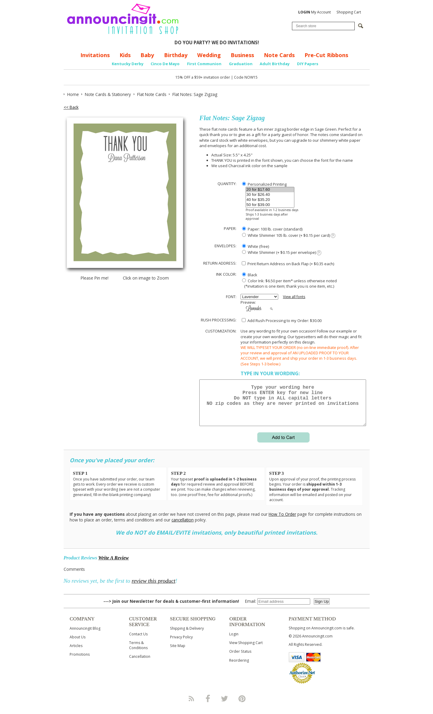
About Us (77, 644)
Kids (125, 55)
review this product (153, 588)
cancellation (183, 527)
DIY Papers (307, 63)
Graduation (241, 63)
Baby (147, 55)
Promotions (80, 661)
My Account (314, 12)
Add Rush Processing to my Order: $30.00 (282, 320)
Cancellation (139, 663)
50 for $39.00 (270, 205)
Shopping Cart (348, 12)
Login (233, 641)
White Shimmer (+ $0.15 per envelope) (281, 252)
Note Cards (279, 55)
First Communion (204, 63)
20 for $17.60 (270, 189)
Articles (76, 652)
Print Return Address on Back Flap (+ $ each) (288, 263)
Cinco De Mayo (165, 63)
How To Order (282, 521)
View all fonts (294, 297)
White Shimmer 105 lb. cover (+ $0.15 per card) (288, 235)
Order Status (240, 658)
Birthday (175, 55)
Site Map (177, 652)
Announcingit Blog (85, 635)
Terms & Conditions (138, 652)
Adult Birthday (275, 63)
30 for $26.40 (270, 194)
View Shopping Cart (246, 649)
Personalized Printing (264, 184)
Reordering (239, 667)
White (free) (255, 246)
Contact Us (138, 641)
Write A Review (113, 565)
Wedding (209, 55)
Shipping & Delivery (187, 635)
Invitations (95, 55)
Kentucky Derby (127, 63)
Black (249, 274)
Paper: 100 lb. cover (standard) (272, 229)
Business (242, 55)
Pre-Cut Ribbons (326, 55)
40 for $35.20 (270, 199)
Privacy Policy (181, 644)
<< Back (71, 107)
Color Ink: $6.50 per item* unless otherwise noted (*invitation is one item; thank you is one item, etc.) (289, 283)
